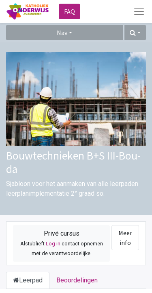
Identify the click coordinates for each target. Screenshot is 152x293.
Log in (53, 244)
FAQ (69, 11)
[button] (135, 32)
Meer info (125, 238)
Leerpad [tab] (28, 280)
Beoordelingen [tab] (77, 280)
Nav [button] (62, 32)
